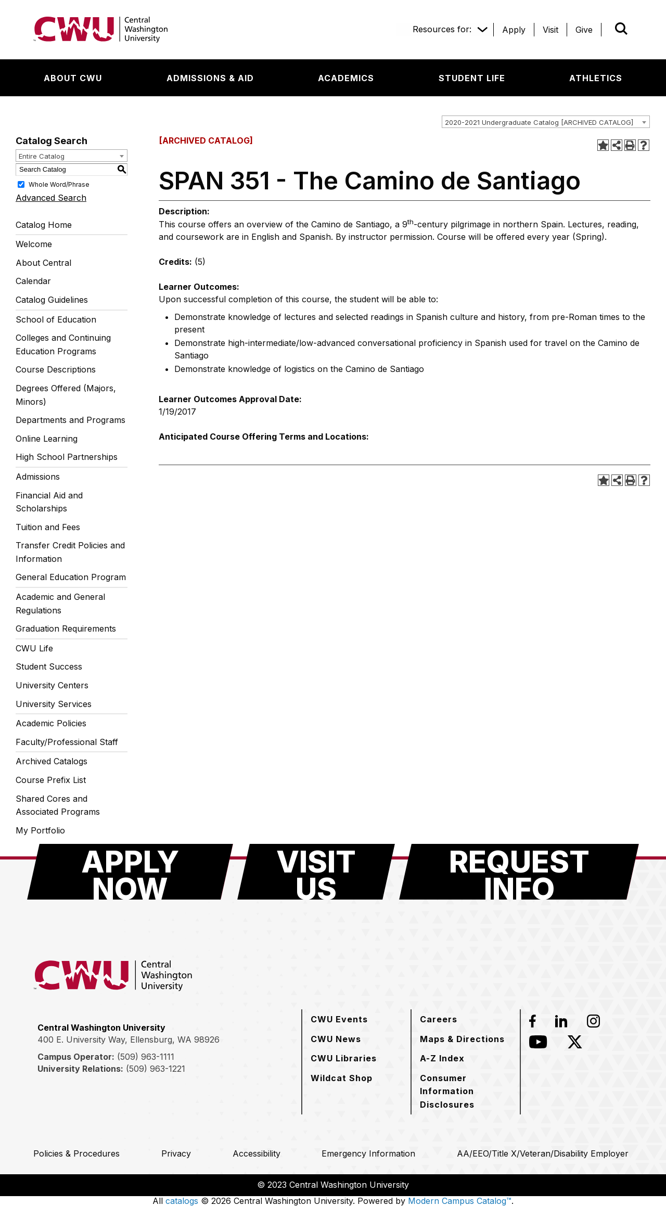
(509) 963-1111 (145, 1056)
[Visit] (550, 29)
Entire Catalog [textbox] (42, 156)
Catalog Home (44, 225)
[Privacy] (176, 1153)
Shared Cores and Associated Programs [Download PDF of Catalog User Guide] (58, 805)
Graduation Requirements (66, 628)
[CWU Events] (339, 1019)
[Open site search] (621, 28)
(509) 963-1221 (155, 1068)
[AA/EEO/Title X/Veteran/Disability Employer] (543, 1153)
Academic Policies (51, 723)
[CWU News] (336, 1039)
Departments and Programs (70, 420)
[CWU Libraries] (344, 1058)
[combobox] (546, 122)
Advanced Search (51, 198)
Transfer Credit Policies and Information (70, 552)
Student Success (49, 666)
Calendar (33, 281)
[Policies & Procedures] (76, 1153)
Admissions (38, 476)
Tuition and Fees (48, 527)
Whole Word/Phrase (59, 184)
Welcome (34, 244)
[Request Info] (519, 872)
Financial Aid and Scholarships (49, 502)
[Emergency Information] (368, 1153)
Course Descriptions (56, 369)
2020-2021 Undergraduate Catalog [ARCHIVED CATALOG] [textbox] (539, 122)
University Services (54, 704)
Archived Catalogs (51, 761)
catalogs (181, 1201)
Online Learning (47, 438)
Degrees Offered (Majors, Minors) (66, 395)
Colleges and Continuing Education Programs (63, 344)
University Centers (52, 685)
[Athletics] (596, 78)
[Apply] (514, 29)
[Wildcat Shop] (342, 1078)
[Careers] (438, 1019)
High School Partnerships (67, 457)
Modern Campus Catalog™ (459, 1201)
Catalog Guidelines (52, 299)
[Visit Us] (316, 872)
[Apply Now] (130, 872)
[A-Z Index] (442, 1058)
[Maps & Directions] (462, 1039)
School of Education (56, 319)
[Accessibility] (256, 1153)
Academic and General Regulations (60, 603)
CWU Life (34, 648)
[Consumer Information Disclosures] (465, 1091)
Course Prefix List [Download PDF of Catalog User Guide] (51, 780)
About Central (43, 263)
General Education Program (71, 577)
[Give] (584, 29)
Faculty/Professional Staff (67, 742)
